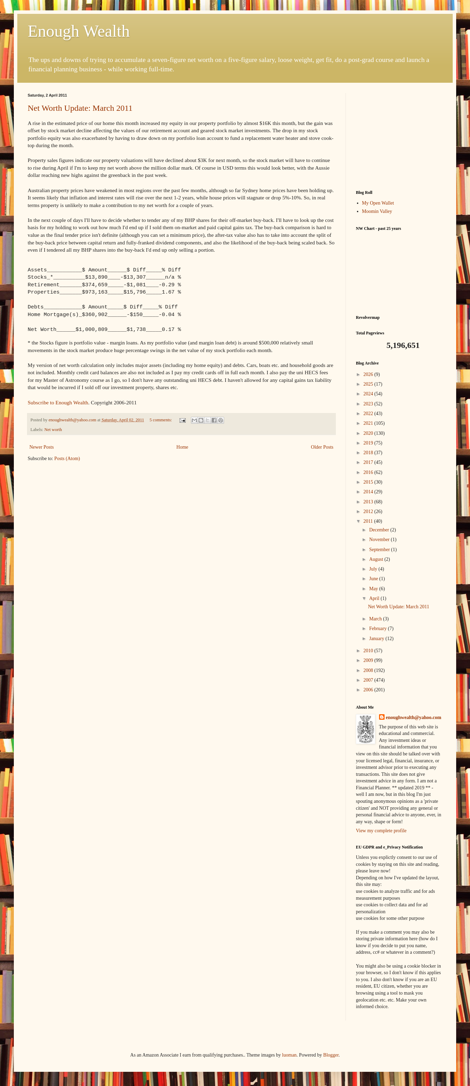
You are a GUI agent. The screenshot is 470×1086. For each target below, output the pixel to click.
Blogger (331, 1055)
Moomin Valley (377, 211)
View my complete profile (381, 830)
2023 (369, 403)
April (374, 598)
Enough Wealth (79, 31)
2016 (369, 472)
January (377, 638)
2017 (369, 462)
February (378, 628)
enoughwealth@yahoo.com (413, 717)
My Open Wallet (378, 203)
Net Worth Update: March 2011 (80, 108)
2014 (369, 491)
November (380, 539)
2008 (369, 670)
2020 (369, 433)
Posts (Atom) (67, 458)
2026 (369, 374)
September (380, 549)
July (373, 569)
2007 (369, 680)
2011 (368, 521)
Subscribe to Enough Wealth (58, 402)
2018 (369, 452)
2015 (369, 482)
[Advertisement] (399, 136)
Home (182, 447)
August (376, 559)
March (376, 618)
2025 (369, 384)
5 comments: (161, 420)
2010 (369, 650)
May (374, 588)
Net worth (53, 429)
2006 (369, 689)
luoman (289, 1055)
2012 (369, 511)
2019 (369, 443)
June (374, 578)
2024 (369, 393)
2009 (369, 660)
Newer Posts (41, 447)
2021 (369, 423)
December (379, 529)
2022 (369, 413)
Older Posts (322, 447)
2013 (369, 501)
